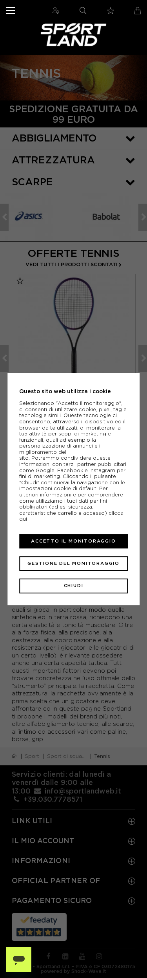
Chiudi (73, 586)
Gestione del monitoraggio (73, 563)
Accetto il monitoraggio (73, 541)
